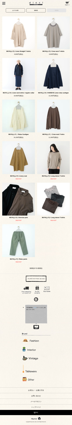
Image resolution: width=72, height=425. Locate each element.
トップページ (36, 407)
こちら (35, 307)
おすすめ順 (15, 10)
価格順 (36, 10)
